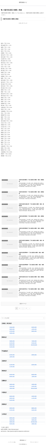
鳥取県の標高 (11, 396)
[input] (23, 318)
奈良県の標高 (34, 386)
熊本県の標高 (11, 423)
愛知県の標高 (34, 374)
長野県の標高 (34, 354)
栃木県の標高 (11, 343)
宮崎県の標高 (34, 419)
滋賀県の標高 (11, 384)
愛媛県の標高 (34, 408)
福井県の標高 (34, 364)
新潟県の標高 (11, 354)
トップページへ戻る (12, 442)
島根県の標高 (11, 398)
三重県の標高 (34, 376)
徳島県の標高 (11, 408)
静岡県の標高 (11, 376)
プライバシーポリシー (34, 442)
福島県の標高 (34, 331)
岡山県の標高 (11, 400)
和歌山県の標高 (34, 388)
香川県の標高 (11, 410)
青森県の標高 (11, 329)
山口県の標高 (34, 398)
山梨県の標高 (11, 356)
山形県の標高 (34, 329)
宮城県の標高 (11, 333)
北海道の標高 (11, 327)
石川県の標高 (11, 366)
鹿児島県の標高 (34, 421)
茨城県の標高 (11, 341)
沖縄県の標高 (34, 423)
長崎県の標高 (11, 421)
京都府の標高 (11, 386)
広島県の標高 (34, 396)
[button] (44, 318)
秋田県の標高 (34, 327)
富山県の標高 (11, 364)
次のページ (23, 303)
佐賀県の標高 (11, 419)
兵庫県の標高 (34, 384)
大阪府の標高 (11, 388)
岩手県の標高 (11, 331)
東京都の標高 (34, 343)
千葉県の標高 (34, 341)
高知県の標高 (34, 410)
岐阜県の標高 (11, 374)
